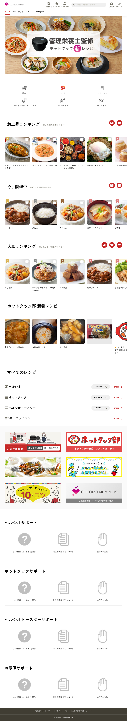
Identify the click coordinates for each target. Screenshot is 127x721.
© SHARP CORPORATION (63, 718)
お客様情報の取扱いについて (82, 711)
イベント (29, 12)
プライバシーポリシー (63, 711)
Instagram (40, 12)
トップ (7, 12)
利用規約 (38, 711)
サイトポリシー (48, 711)
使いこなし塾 (18, 12)
